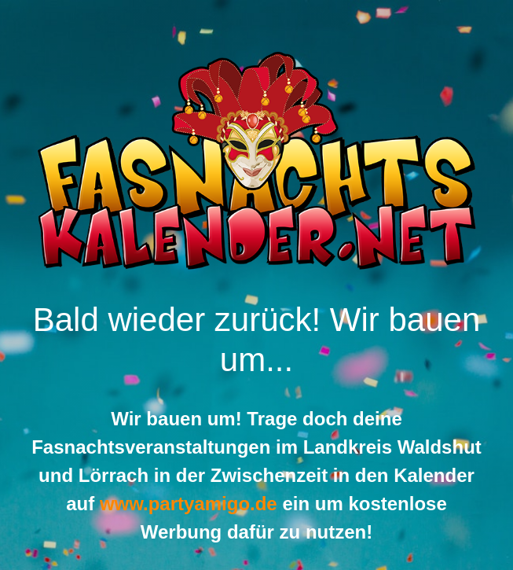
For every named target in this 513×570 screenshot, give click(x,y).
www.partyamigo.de (188, 503)
